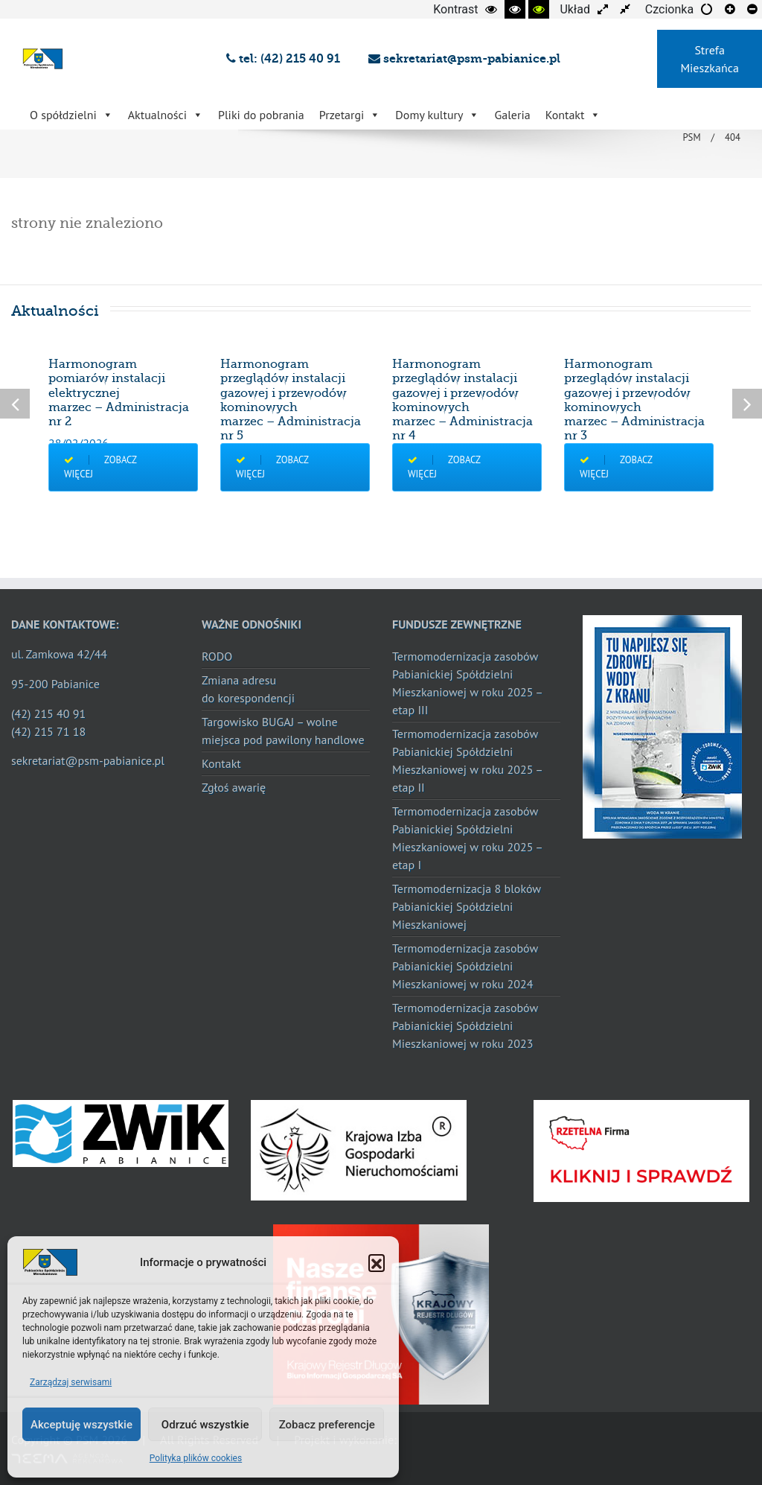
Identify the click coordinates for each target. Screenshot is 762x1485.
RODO (217, 656)
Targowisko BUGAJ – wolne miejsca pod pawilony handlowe (283, 730)
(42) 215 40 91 (48, 713)
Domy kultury (437, 115)
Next (747, 404)
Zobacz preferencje (327, 1424)
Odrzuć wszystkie (205, 1424)
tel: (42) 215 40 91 (286, 58)
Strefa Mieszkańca (709, 58)
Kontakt (573, 115)
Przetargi (350, 115)
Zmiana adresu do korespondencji (248, 688)
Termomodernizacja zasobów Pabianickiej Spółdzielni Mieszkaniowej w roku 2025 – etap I (467, 838)
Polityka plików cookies (196, 1458)
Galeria (512, 114)
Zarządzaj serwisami (71, 1382)
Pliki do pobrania (261, 114)
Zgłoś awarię (234, 787)
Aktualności (165, 115)
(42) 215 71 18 (48, 731)
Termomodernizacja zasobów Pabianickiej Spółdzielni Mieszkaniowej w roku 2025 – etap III (467, 683)
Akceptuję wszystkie (81, 1424)
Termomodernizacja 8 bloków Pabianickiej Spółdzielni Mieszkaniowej (466, 906)
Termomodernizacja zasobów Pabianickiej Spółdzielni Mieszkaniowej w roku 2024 (465, 966)
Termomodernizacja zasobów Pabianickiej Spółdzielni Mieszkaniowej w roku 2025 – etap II (467, 760)
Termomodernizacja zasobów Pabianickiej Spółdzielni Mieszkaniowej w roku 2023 (465, 1025)
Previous (15, 404)
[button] (376, 1262)
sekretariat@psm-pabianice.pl (464, 58)
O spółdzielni (71, 115)
